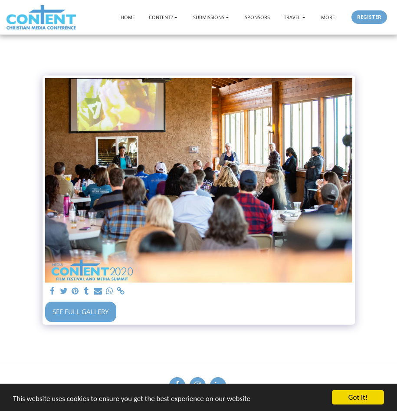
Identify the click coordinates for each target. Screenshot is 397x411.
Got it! (357, 397)
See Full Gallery (80, 311)
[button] (164, 17)
